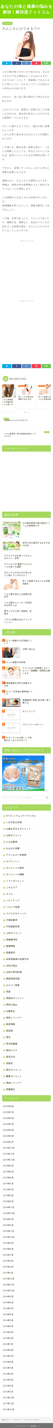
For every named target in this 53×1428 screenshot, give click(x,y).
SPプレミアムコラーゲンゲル (21, 815)
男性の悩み (11, 1004)
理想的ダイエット (15, 998)
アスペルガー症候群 (16, 855)
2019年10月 (9, 1159)
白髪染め (10, 1011)
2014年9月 (8, 1296)
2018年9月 (8, 1219)
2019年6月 (8, 1177)
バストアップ (13, 900)
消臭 (8, 991)
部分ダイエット (14, 1069)
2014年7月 (8, 1308)
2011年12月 (8, 1397)
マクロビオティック (16, 913)
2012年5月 (8, 1368)
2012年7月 (8, 1356)
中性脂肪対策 (13, 926)
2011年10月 (8, 1409)
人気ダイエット (14, 933)
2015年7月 (8, 1255)
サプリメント (13, 861)
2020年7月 (8, 1112)
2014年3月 (8, 1332)
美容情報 (10, 1024)
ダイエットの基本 (15, 868)
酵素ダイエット (14, 1076)
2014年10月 (9, 1290)
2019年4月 (8, 1189)
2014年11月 (8, 1284)
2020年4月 (8, 1130)
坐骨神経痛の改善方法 (17, 959)
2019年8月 (8, 1171)
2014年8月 (8, 1302)
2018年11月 (8, 1207)
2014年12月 (9, 1278)
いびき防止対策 (14, 822)
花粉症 (9, 1063)
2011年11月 (8, 1403)
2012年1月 (8, 1391)
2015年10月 (9, 1237)
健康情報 (10, 946)
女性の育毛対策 (14, 972)
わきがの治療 (13, 848)
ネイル (9, 894)
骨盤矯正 (10, 1089)
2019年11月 (8, 1154)
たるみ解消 (11, 841)
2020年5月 (8, 1124)
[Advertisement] (26, 269)
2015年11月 (8, 1231)
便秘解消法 (11, 939)
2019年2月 (8, 1201)
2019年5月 (8, 1183)
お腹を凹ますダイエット (18, 828)
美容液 (9, 1030)
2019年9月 (8, 1165)
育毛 (8, 1037)
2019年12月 (9, 1148)
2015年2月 (8, 1266)
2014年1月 (8, 1344)
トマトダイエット (15, 881)
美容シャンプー (14, 1017)
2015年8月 (8, 1249)
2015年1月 (8, 1272)
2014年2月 (8, 1338)
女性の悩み (11, 965)
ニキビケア (7, 23)
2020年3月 (8, 1136)
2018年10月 (9, 1213)
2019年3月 (8, 1195)
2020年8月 (8, 1106)
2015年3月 (8, 1261)
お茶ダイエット (14, 835)
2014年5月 (8, 1320)
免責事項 (34, 1426)
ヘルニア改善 (13, 907)
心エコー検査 (13, 985)
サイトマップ (21, 1426)
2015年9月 (8, 1243)
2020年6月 (8, 1118)
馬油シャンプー (14, 1082)
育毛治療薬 (11, 1043)
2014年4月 (8, 1326)
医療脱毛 (10, 952)
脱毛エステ (11, 1050)
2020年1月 (8, 1142)
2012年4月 (8, 1374)
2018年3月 (8, 1225)
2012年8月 (8, 1350)
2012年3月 (8, 1379)
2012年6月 (8, 1362)
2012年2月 (8, 1385)
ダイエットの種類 (15, 874)
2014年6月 (8, 1314)
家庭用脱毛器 (13, 978)
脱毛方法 (10, 1056)
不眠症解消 (11, 920)
